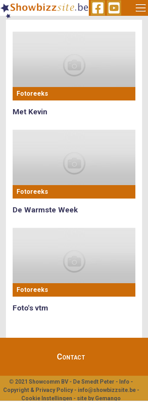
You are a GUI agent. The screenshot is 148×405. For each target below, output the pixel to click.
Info (124, 382)
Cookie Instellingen (46, 398)
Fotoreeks (32, 93)
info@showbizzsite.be (107, 390)
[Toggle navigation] (140, 8)
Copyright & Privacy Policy (38, 390)
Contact (71, 356)
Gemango (108, 398)
